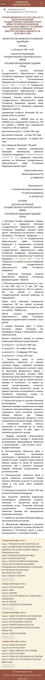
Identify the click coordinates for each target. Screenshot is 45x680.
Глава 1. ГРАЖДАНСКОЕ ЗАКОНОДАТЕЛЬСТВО (20, 544)
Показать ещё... (8, 579)
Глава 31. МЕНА (8, 590)
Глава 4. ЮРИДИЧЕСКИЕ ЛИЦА (14, 558)
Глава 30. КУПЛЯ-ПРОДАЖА (13, 587)
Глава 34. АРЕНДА (9, 602)
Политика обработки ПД (22, 672)
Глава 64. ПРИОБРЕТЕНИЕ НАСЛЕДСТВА (18, 625)
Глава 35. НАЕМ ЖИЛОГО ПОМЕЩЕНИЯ (17, 605)
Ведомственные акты (16, 9)
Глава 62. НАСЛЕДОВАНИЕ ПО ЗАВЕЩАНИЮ (19, 619)
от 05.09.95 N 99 (31, 154)
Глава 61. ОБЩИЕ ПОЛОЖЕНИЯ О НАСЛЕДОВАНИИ (21, 616)
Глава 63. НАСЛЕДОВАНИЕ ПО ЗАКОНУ (17, 622)
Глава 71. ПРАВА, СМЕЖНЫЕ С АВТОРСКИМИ (19, 651)
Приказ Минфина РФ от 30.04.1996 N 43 (21, 12)
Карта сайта (22, 679)
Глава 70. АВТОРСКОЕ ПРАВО (13, 648)
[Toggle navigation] (41, 3)
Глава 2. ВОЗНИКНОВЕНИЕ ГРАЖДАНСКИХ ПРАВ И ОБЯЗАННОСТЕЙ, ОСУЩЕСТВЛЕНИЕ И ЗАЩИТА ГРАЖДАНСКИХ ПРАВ (21, 550)
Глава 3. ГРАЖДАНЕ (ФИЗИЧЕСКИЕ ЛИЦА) (18, 555)
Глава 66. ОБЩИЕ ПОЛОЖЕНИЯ (14, 633)
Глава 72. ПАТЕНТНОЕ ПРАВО (13, 654)
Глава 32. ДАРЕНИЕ (9, 593)
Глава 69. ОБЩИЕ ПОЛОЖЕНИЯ (14, 645)
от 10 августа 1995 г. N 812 (26, 259)
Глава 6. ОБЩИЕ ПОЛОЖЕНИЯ (13, 576)
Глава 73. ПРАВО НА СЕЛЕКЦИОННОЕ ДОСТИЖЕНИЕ (22, 656)
